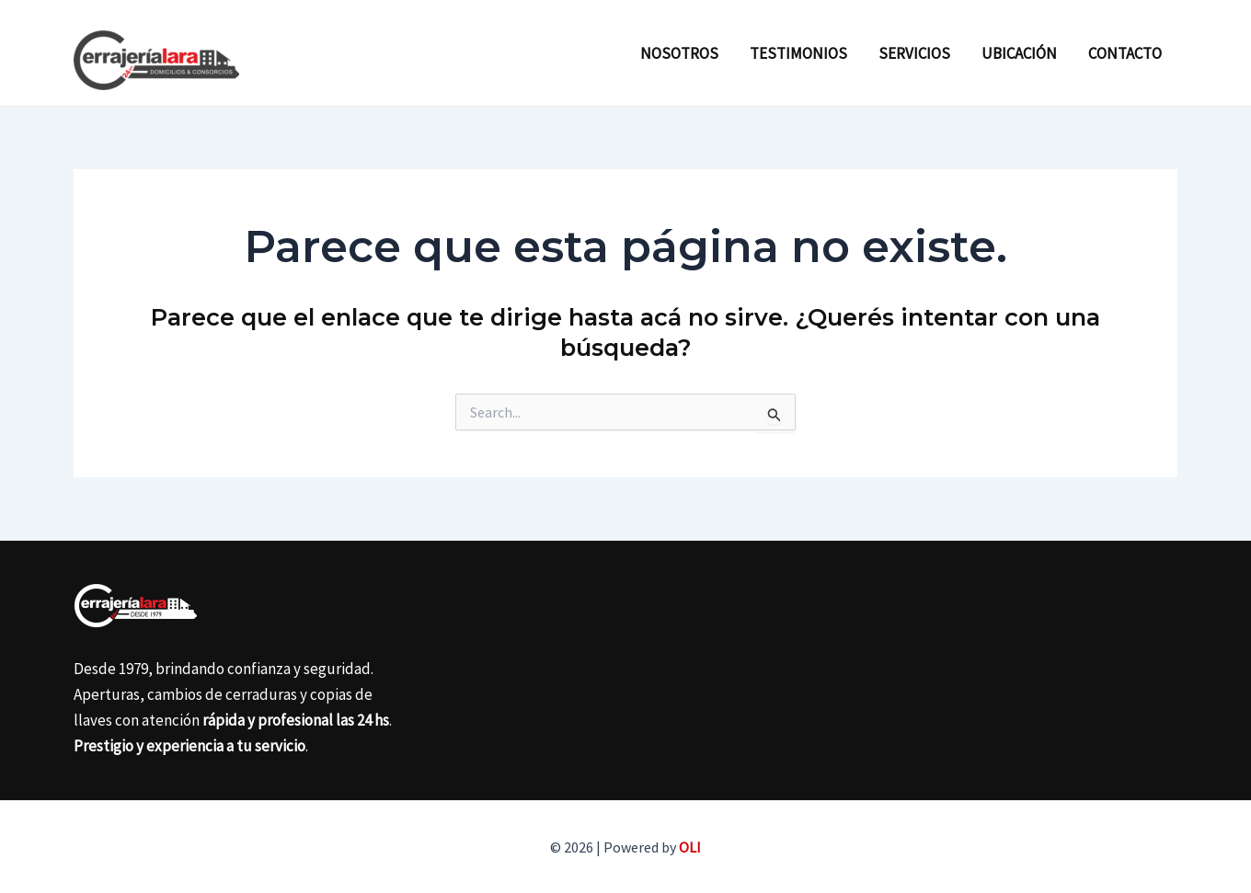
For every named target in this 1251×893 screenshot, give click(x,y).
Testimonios (798, 53)
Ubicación (1019, 53)
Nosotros (679, 53)
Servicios (914, 53)
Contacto (1125, 53)
